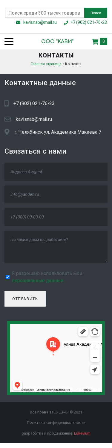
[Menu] (6, 41)
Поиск (95, 13)
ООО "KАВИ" (52, 41)
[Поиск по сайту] (44, 13)
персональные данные (37, 282)
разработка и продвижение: (56, 435)
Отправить (25, 300)
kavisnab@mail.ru (34, 121)
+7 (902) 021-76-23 (34, 105)
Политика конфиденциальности (56, 424)
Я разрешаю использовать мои (47, 278)
